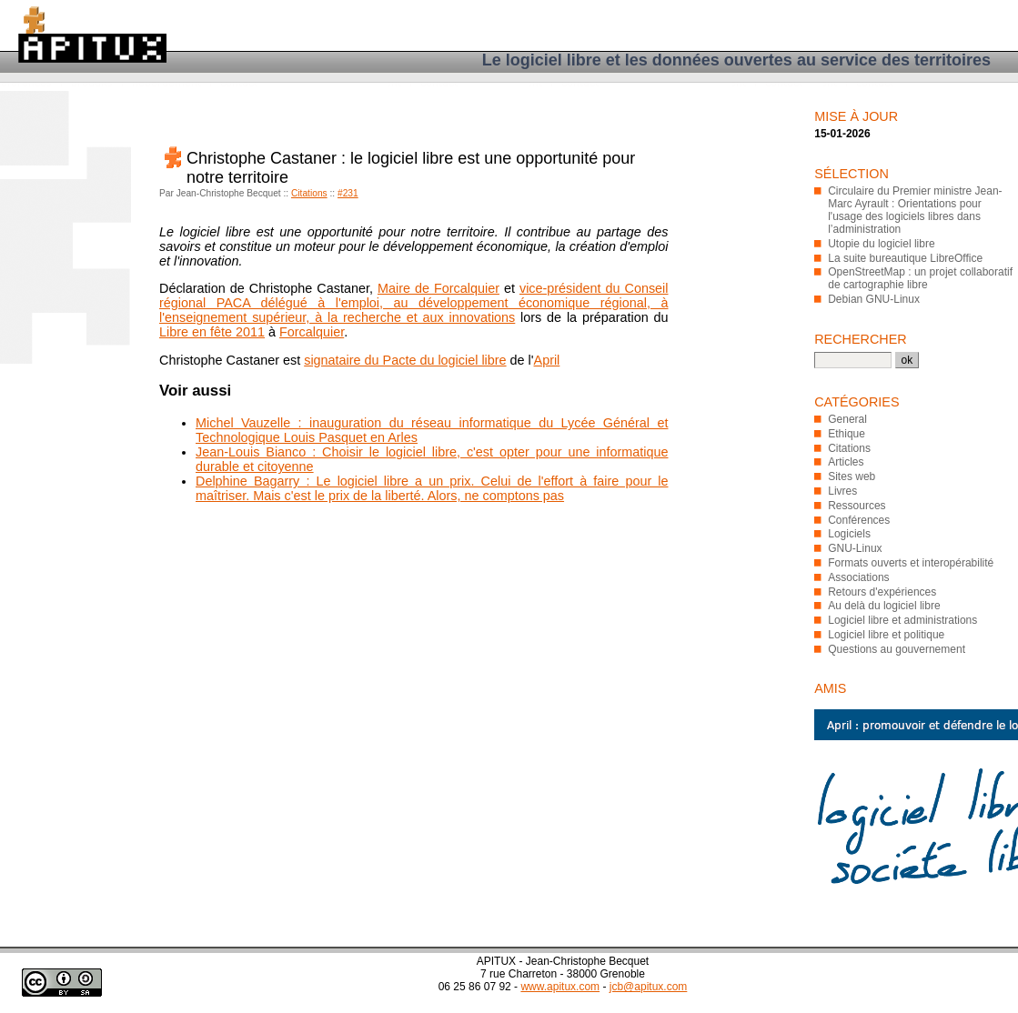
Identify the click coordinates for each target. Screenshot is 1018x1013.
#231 (348, 193)
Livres (842, 491)
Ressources (856, 505)
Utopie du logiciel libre (881, 243)
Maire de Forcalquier (438, 288)
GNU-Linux (855, 548)
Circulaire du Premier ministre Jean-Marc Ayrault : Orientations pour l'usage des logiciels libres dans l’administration (915, 210)
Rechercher (860, 339)
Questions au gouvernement (896, 649)
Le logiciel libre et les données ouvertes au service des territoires (736, 60)
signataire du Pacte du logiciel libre (405, 360)
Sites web (851, 476)
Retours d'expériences (882, 592)
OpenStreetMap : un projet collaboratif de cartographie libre (920, 278)
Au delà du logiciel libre (884, 605)
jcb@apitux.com (649, 986)
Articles (845, 462)
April (547, 360)
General (847, 419)
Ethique (846, 433)
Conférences (859, 520)
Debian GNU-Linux (874, 299)
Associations (858, 577)
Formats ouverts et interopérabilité (910, 563)
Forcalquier (311, 332)
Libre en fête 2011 (212, 332)
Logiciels (849, 533)
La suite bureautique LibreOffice (905, 258)
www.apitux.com (560, 986)
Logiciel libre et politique (886, 634)
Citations (309, 193)
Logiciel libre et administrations (902, 620)
